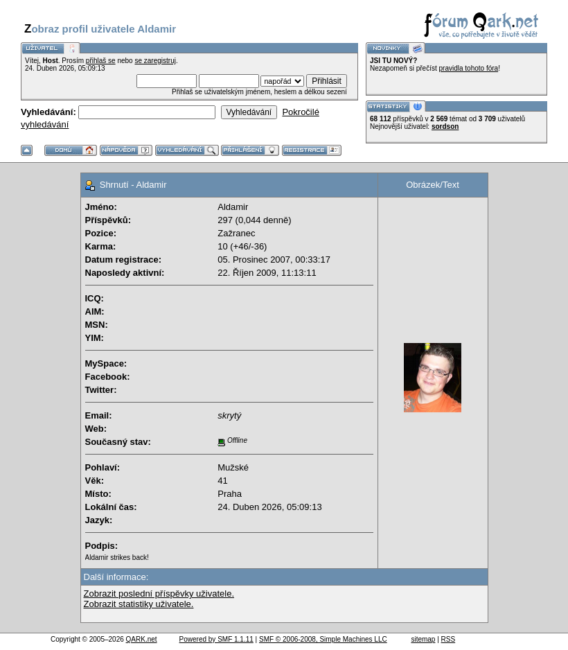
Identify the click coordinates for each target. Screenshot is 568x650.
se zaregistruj (154, 60)
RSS (448, 639)
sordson (445, 126)
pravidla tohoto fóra (469, 68)
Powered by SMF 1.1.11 (216, 639)
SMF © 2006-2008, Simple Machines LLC (323, 639)
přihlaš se (101, 60)
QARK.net (141, 639)
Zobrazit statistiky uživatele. (139, 604)
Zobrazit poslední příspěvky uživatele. (159, 593)
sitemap (423, 639)
